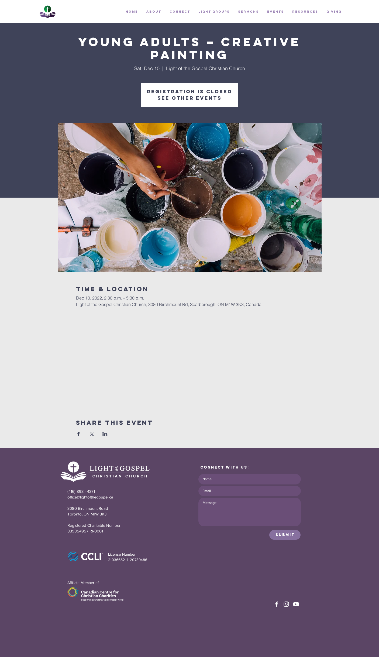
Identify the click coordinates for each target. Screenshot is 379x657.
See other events (189, 98)
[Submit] (285, 535)
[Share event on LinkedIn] (105, 434)
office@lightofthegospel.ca (90, 497)
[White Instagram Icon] (286, 604)
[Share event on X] (91, 434)
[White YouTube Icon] (295, 604)
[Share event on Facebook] (78, 434)
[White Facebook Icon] (276, 604)
